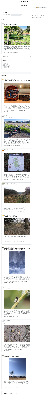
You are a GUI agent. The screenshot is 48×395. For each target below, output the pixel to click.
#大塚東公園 (21, 110)
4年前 (13, 247)
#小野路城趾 (25, 281)
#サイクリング (6, 281)
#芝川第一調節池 (6, 350)
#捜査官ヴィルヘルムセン (18, 52)
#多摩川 (8, 145)
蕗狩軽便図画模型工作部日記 (8, 247)
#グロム (5, 145)
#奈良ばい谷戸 (17, 211)
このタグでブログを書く (43, 7)
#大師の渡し (19, 145)
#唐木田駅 (21, 179)
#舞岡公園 (24, 349)
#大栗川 (24, 110)
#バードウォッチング (14, 349)
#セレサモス (11, 281)
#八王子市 (5, 387)
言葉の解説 (3, 9)
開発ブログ (42, 15)
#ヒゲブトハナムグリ (15, 316)
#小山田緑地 (12, 52)
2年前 (14, 79)
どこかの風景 (6, 320)
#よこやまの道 (16, 110)
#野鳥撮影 (9, 349)
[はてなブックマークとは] (7, 56)
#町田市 (9, 211)
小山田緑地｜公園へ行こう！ (6, 60)
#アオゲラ (10, 179)
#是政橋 (11, 145)
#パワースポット (6, 110)
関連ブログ (14, 9)
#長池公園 (9, 387)
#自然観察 (10, 316)
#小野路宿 (21, 281)
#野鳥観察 (5, 349)
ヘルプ (39, 15)
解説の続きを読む (16, 15)
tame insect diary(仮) (7, 286)
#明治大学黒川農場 (16, 281)
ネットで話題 (9, 9)
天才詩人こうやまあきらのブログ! (8, 79)
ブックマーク (3, 59)
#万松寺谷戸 (12, 211)
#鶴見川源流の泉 (6, 52)
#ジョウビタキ (6, 111)
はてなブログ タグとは (35, 15)
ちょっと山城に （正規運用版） (8, 183)
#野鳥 (13, 179)
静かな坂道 (5, 115)
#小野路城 (5, 211)
